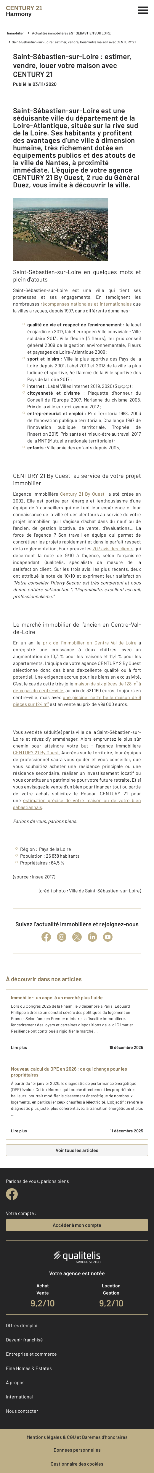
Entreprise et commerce (31, 1354)
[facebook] (12, 1194)
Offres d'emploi (21, 1325)
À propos (15, 1382)
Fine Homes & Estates (29, 1368)
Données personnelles (77, 1450)
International (19, 1396)
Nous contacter (22, 1411)
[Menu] (143, 9)
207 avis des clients (112, 548)
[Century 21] (24, 11)
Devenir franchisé (24, 1339)
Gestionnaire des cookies (77, 1463)
